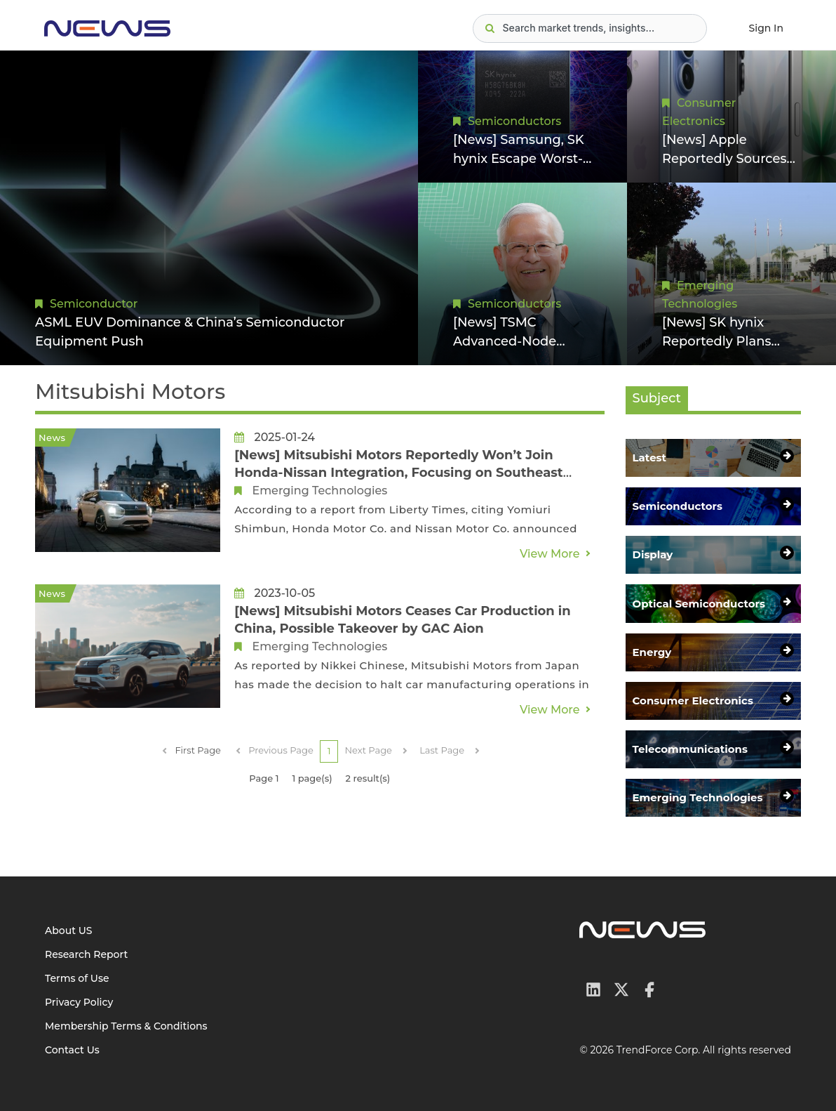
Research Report (86, 954)
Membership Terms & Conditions (126, 1026)
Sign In (766, 28)
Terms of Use (77, 978)
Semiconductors (514, 121)
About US (69, 930)
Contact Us (72, 1050)
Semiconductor (93, 303)
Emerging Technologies (316, 490)
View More (550, 553)
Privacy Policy (79, 1002)
